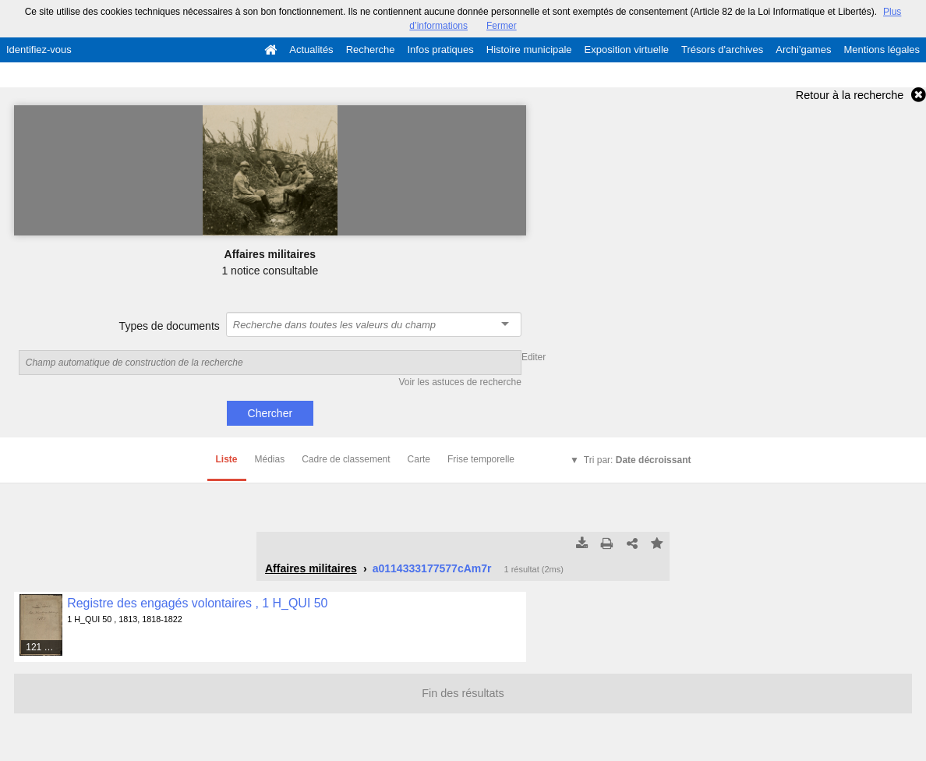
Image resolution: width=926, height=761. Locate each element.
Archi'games (803, 49)
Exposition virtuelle (627, 49)
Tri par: (637, 460)
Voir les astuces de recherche (459, 382)
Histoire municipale (529, 49)
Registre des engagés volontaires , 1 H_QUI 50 (197, 603)
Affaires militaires (311, 568)
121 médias (44, 647)
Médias (270, 459)
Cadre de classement (346, 459)
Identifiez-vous (39, 49)
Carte (419, 459)
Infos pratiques (441, 49)
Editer (533, 357)
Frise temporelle (480, 459)
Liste (227, 459)
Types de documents (169, 326)
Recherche (370, 49)
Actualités (311, 49)
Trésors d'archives (722, 49)
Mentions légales (881, 49)
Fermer (501, 25)
